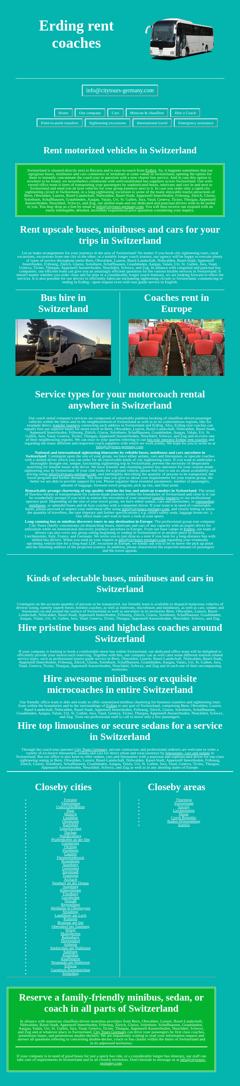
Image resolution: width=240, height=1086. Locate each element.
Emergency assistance (195, 123)
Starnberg (70, 864)
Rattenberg (70, 937)
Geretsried (70, 868)
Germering (70, 843)
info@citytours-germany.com (120, 90)
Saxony (184, 807)
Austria (184, 824)
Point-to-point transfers (59, 123)
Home (63, 113)
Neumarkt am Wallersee (70, 962)
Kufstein (71, 919)
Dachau (70, 832)
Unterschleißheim (70, 807)
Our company (90, 113)
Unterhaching (71, 828)
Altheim (70, 944)
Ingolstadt (71, 872)
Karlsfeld (70, 824)
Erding (151, 170)
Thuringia (183, 799)
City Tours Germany (90, 749)
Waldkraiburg (71, 836)
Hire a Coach (185, 113)
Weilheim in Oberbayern (70, 908)
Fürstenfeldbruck (70, 857)
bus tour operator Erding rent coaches (177, 439)
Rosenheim (70, 861)
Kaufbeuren (70, 958)
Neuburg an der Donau (70, 883)
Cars (115, 113)
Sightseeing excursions (107, 123)
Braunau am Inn (70, 922)
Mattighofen (70, 933)
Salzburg (70, 951)
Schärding (70, 973)
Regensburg (70, 904)
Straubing (70, 911)
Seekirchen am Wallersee (70, 948)
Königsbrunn (70, 890)
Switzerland (183, 803)
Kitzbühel (70, 955)
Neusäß (70, 901)
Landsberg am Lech (71, 915)
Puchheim (71, 850)
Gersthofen (70, 897)
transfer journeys (66, 425)
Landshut (70, 817)
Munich (70, 814)
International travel (152, 123)
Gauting (70, 854)
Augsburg (70, 886)
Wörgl (70, 930)
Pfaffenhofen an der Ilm (70, 839)
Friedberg (70, 893)
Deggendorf (70, 940)
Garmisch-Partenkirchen (70, 970)
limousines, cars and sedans (187, 753)
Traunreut (70, 875)
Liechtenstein (183, 810)
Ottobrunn (70, 821)
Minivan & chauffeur (147, 113)
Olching (70, 846)
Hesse (184, 814)
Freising (70, 799)
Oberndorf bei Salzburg (70, 926)
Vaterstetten (70, 803)
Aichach (70, 879)
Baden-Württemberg (183, 821)
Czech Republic (184, 817)
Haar (70, 810)
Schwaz (70, 966)
